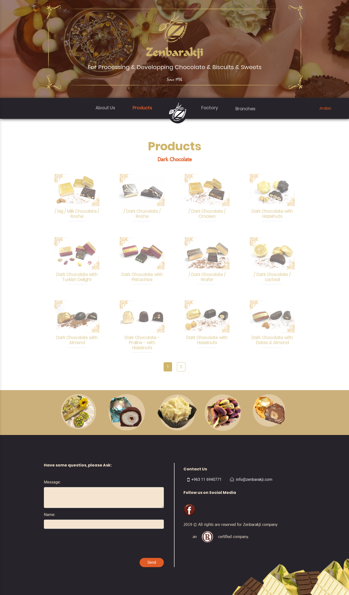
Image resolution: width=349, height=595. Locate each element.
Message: (52, 482)
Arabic (325, 108)
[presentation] (81, 542)
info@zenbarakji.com (251, 479)
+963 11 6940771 (204, 479)
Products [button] (142, 108)
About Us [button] (105, 108)
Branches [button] (245, 109)
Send (151, 562)
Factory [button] (209, 108)
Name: (49, 514)
